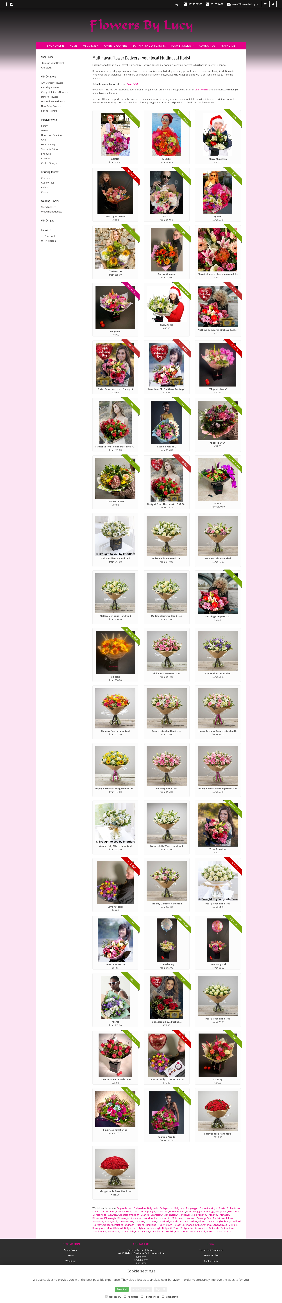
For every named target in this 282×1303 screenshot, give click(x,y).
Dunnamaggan (194, 1211)
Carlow (210, 1221)
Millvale (233, 1224)
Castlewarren (123, 1211)
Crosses (45, 158)
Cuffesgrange (147, 1211)
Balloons (46, 187)
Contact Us (207, 45)
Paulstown (219, 1218)
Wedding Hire (48, 207)
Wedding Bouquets (51, 211)
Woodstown (176, 1221)
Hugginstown (165, 1224)
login (177, 4)
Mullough (156, 1228)
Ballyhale (179, 1208)
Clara (135, 1211)
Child (44, 139)
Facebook (48, 236)
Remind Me (227, 45)
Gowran (112, 1214)
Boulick (170, 1231)
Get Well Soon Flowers (53, 101)
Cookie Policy (211, 1261)
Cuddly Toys (47, 182)
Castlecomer (108, 1211)
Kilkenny (213, 1214)
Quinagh (129, 1224)
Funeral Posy (48, 144)
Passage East (204, 1218)
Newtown (190, 1218)
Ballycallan (140, 1208)
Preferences (150, 1296)
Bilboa (201, 1221)
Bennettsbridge (208, 1208)
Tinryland (151, 1224)
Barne (209, 1231)
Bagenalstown (124, 1208)
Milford (237, 1221)
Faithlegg (209, 1211)
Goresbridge (99, 1214)
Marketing (170, 1296)
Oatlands (214, 1228)
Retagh (177, 1224)
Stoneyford (110, 1221)
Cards (44, 192)
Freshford (233, 1211)
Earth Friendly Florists (149, 45)
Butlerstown (233, 1208)
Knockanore (181, 1231)
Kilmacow (225, 1214)
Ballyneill (167, 1228)
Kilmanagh (110, 1218)
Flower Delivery (182, 45)
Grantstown (157, 1214)
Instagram (48, 240)
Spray (44, 125)
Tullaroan (150, 1221)
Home (73, 45)
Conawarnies (219, 1224)
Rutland (140, 1224)
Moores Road (197, 1231)
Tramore (139, 1221)
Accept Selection (141, 1289)
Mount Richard (115, 1228)
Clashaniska (142, 1231)
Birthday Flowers (50, 87)
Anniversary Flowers (52, 82)
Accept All (122, 1289)
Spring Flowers (49, 110)
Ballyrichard (130, 1228)
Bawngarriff (98, 1228)
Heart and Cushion (51, 135)
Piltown (230, 1218)
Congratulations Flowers (54, 92)
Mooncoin (165, 1218)
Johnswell (185, 1214)
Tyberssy (144, 1228)
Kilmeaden (136, 1218)
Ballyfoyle (152, 1208)
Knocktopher (151, 1218)
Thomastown (126, 1221)
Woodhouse (99, 1231)
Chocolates (47, 178)
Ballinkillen (191, 1221)
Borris (222, 1208)
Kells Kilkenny (199, 1214)
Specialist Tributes (51, 149)
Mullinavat (177, 1218)
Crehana (206, 1224)
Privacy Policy (211, 1255)
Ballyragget (192, 1208)
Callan (95, 1211)
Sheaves (46, 153)
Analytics (131, 1296)
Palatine (118, 1224)
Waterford (163, 1221)
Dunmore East (177, 1211)
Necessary (113, 1296)
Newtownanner (198, 1228)
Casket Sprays (49, 163)
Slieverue (97, 1221)
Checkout (46, 67)
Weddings (90, 45)
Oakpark (108, 1224)
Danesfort (162, 1211)
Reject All (160, 1289)
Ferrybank (221, 1211)
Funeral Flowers (115, 45)
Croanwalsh (127, 1231)
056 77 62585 (132, 84)
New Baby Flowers (51, 106)
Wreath (45, 130)
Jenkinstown (171, 1214)
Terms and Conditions (211, 1250)
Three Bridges (181, 1228)
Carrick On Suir (223, 1231)
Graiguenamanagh (128, 1214)
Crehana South (191, 1224)
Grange (145, 1214)
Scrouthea (113, 1231)
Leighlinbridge (223, 1221)
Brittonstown (228, 1228)
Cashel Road (157, 1231)
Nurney (98, 1224)
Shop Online (55, 45)
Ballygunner (166, 1208)
